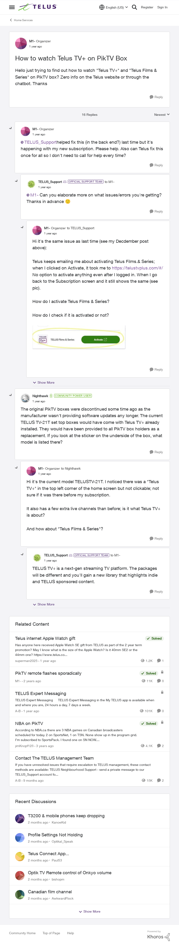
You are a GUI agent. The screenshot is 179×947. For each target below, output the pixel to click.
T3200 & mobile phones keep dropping (66, 815)
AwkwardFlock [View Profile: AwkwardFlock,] (62, 898)
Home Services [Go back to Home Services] (21, 20)
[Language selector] (113, 7)
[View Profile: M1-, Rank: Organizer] (21, 43)
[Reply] (156, 97)
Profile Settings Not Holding (55, 834)
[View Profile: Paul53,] (19, 856)
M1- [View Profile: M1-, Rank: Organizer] (32, 41)
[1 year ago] (47, 660)
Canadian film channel (50, 891)
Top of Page (51, 933)
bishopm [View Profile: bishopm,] (58, 879)
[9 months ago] (33, 780)
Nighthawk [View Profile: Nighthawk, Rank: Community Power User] (40, 396)
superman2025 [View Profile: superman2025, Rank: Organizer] (26, 661)
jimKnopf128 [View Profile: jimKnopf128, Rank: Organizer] (24, 746)
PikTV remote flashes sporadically (48, 673)
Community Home (22, 933)
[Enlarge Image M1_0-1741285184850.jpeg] (79, 337)
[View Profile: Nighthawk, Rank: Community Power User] (25, 398)
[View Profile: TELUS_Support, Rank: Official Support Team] (31, 184)
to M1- (109, 182)
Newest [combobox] (162, 115)
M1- (34, 194)
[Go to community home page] (38, 7)
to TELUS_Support (80, 228)
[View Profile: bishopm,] (19, 875)
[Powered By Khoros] (159, 935)
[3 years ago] (44, 745)
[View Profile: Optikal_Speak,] (19, 837)
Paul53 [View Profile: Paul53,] (57, 860)
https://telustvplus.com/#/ (137, 267)
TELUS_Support (40, 142)
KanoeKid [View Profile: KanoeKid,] (59, 822)
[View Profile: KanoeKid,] (19, 818)
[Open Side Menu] (12, 7)
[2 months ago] (38, 822)
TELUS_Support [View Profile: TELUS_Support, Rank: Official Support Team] (50, 182)
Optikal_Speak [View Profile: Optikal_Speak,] (62, 841)
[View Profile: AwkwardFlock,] (19, 894)
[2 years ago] (31, 680)
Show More (44, 382)
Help (70, 933)
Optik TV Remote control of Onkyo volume (69, 872)
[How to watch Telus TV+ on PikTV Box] (38, 134)
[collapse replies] (11, 128)
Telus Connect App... (48, 853)
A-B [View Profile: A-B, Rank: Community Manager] (18, 711)
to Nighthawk (70, 468)
